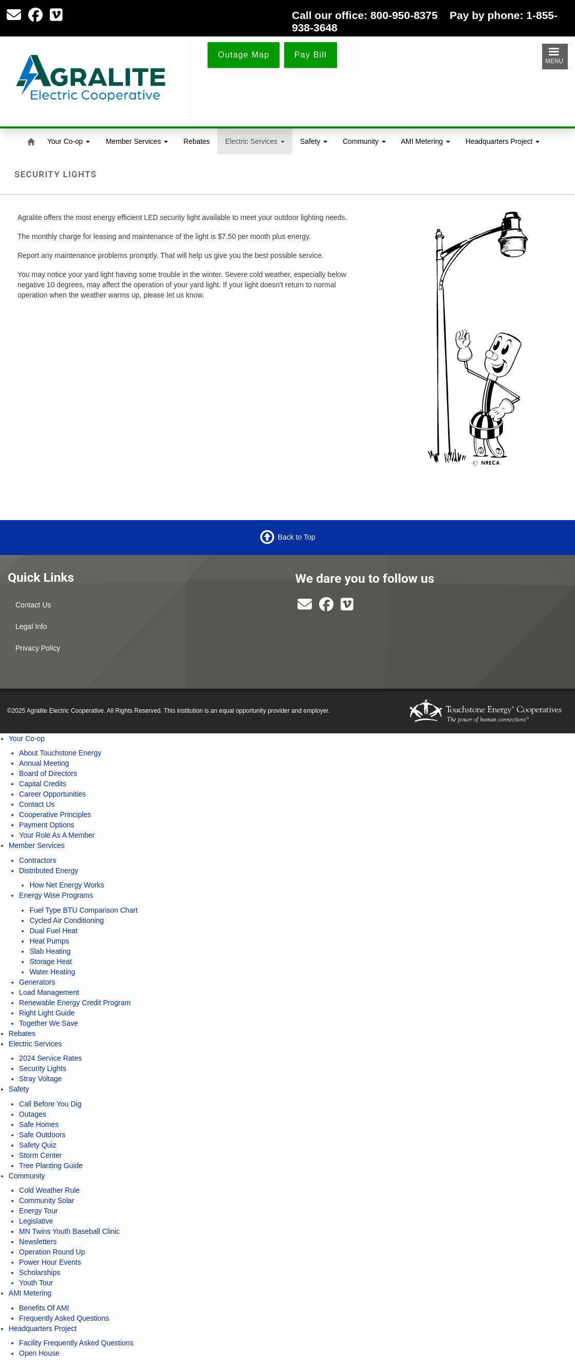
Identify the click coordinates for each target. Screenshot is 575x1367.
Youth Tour (36, 1283)
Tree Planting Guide (51, 1165)
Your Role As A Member (57, 835)
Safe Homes (39, 1124)
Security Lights (42, 1068)
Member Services (137, 141)
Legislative (36, 1221)
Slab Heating (49, 951)
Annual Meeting (44, 763)
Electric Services (255, 141)
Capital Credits (42, 784)
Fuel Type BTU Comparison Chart (83, 910)
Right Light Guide (47, 1013)
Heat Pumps (49, 941)
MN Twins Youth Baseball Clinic (69, 1231)
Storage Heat (50, 961)
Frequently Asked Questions (64, 1318)
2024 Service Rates (50, 1058)
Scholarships (39, 1272)
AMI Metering (425, 141)
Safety (313, 141)
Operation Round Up (52, 1252)
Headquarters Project (503, 141)
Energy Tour (38, 1211)
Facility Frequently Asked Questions (76, 1343)
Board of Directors (48, 773)
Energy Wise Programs (56, 895)
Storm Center (40, 1155)
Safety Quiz (37, 1145)
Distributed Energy (48, 870)
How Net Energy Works (66, 885)
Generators (37, 982)
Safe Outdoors (42, 1135)
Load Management (49, 992)
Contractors (37, 860)
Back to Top (297, 537)
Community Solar (46, 1200)
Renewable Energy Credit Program (75, 1003)
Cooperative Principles (55, 814)
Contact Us (33, 605)
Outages (32, 1114)
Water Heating (52, 972)
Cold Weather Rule (49, 1190)
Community (364, 141)
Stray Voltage (40, 1079)
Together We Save (48, 1023)
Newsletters (38, 1241)
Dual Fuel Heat (53, 931)
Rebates (196, 141)
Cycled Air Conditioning (66, 920)
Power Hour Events (50, 1262)
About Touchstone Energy (60, 753)
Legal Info (31, 626)
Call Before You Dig (50, 1104)
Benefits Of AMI (44, 1308)
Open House (39, 1353)
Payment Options (46, 825)
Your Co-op (68, 141)
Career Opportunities (52, 794)
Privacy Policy (37, 648)
